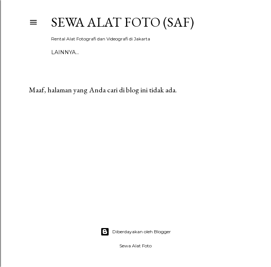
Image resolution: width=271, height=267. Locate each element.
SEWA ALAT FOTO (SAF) (122, 22)
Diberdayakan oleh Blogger (135, 231)
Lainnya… (65, 52)
